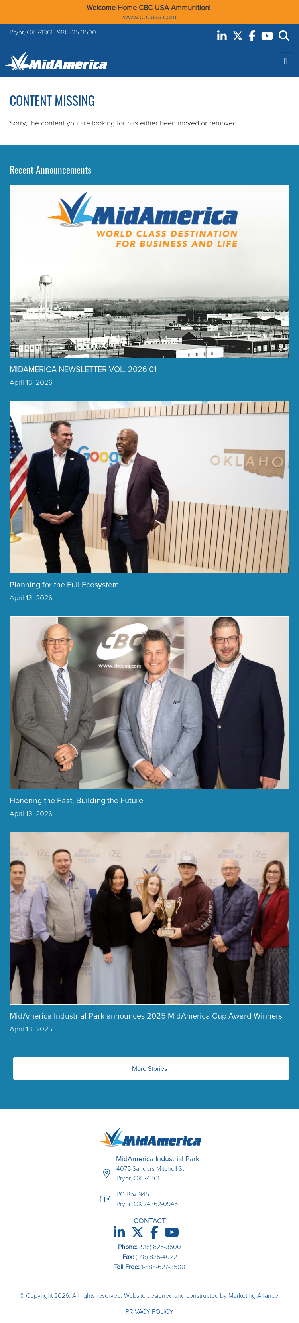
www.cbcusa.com (149, 17)
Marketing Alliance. (254, 1295)
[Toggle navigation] (285, 61)
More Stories (149, 1068)
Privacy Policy (149, 1311)
